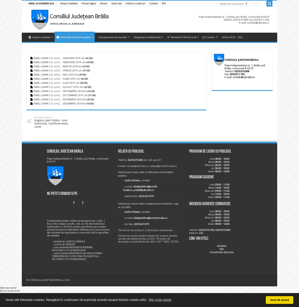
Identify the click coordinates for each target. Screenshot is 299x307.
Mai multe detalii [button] (160, 299)
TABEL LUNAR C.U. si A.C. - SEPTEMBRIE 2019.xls (60, 91)
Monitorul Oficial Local (181, 37)
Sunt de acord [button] (279, 299)
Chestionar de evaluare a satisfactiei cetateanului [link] (145, 230)
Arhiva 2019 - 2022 (232, 37)
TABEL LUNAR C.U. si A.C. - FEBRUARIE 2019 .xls (59, 62)
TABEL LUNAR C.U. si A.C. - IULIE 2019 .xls (56, 82)
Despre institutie (39, 37)
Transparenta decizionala (112, 37)
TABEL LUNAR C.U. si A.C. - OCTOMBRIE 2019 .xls (60, 95)
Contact (209, 37)
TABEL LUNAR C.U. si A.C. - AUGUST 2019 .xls (58, 87)
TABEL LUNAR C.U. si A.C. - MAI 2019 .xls (55, 74)
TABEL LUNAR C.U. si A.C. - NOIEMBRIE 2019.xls (59, 99)
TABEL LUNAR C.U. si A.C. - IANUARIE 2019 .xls (58, 58)
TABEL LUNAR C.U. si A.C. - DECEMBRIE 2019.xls (59, 103)
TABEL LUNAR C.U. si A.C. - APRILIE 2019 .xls (57, 70)
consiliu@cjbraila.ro (244, 77)
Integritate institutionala (147, 37)
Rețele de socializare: (232, 3)
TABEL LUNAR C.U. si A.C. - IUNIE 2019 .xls (56, 78)
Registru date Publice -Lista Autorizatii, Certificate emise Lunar (54, 122)
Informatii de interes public (74, 37)
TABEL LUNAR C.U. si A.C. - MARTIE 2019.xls (57, 66)
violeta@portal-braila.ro (163, 166)
